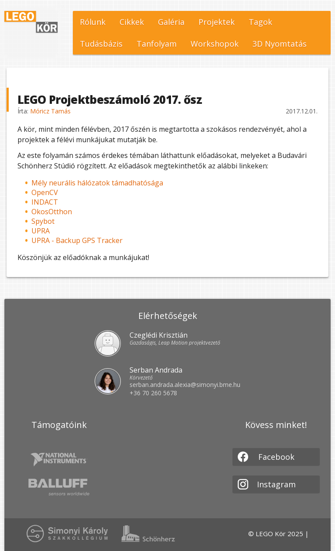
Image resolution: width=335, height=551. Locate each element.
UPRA (40, 231)
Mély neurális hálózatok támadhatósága (97, 183)
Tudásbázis (101, 43)
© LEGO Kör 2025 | (278, 533)
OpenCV (44, 192)
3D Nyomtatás (280, 43)
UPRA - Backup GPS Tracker (77, 240)
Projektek (216, 22)
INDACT (44, 202)
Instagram (267, 484)
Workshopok (215, 43)
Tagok (260, 22)
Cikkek (132, 22)
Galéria (171, 22)
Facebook (266, 457)
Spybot (43, 221)
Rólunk (93, 22)
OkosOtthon (51, 211)
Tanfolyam (157, 43)
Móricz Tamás (50, 111)
